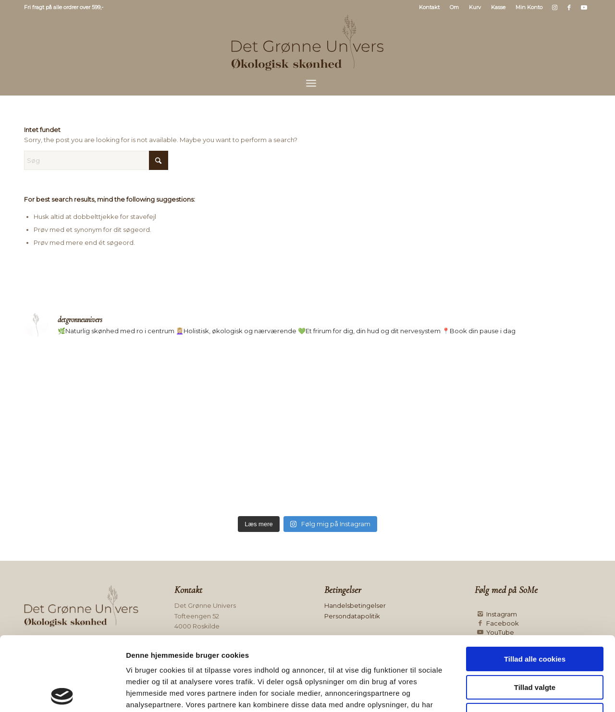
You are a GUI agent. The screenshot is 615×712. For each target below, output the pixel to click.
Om (454, 7)
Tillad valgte (534, 613)
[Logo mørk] (307, 43)
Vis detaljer (497, 693)
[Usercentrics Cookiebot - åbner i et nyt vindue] (62, 693)
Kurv (475, 7)
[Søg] (96, 160)
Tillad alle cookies (535, 585)
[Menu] (311, 83)
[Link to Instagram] (555, 7)
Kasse (498, 7)
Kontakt (429, 7)
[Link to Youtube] (584, 7)
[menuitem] (429, 7)
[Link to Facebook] (569, 7)
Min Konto (529, 7)
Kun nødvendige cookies (535, 641)
